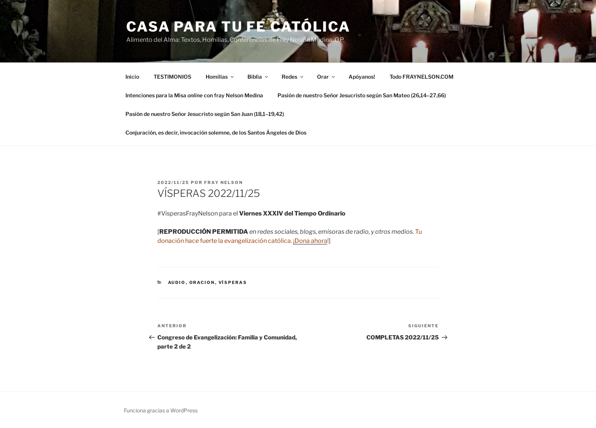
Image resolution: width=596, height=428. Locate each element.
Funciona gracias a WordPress (161, 410)
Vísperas (233, 282)
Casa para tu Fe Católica (238, 26)
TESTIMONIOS (172, 76)
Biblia (258, 76)
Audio (177, 282)
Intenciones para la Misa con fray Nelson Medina (194, 95)
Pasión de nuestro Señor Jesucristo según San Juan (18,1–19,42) (204, 114)
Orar (326, 76)
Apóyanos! (362, 76)
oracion (202, 282)
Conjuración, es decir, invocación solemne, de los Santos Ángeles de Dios (215, 132)
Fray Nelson (223, 182)
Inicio (132, 76)
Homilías (220, 76)
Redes (293, 76)
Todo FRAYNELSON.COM (421, 76)
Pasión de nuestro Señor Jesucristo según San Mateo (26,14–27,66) (361, 95)
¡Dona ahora (310, 240)
